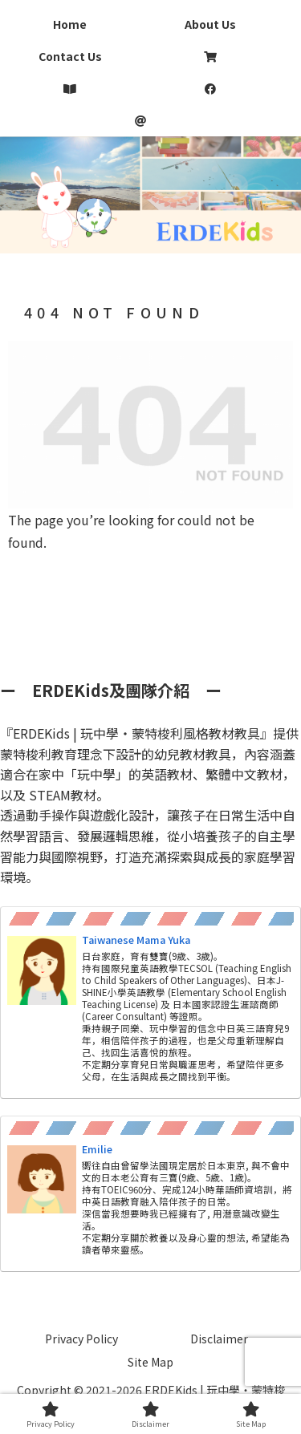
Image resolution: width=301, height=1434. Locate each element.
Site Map (150, 1362)
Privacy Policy (81, 1339)
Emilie (97, 1149)
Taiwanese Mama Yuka (136, 939)
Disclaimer (219, 1339)
